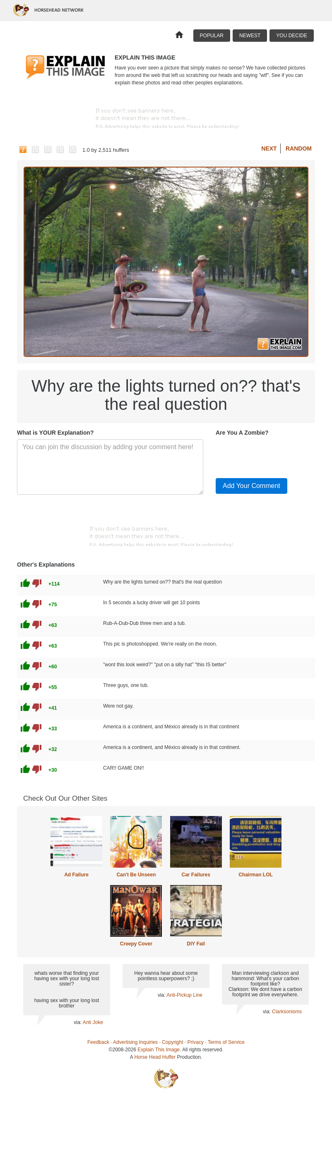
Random (299, 148)
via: (78, 1022)
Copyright (172, 1042)
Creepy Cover (136, 944)
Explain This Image (158, 1050)
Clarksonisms (287, 1011)
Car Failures (195, 875)
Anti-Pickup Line (184, 995)
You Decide (291, 35)
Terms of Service (226, 1042)
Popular (212, 35)
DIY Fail (196, 944)
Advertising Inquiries (135, 1042)
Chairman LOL (255, 875)
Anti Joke (93, 1022)
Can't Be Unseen (136, 875)
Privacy (196, 1042)
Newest (249, 35)
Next (269, 148)
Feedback (98, 1042)
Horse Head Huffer (155, 1057)
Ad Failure (76, 875)
